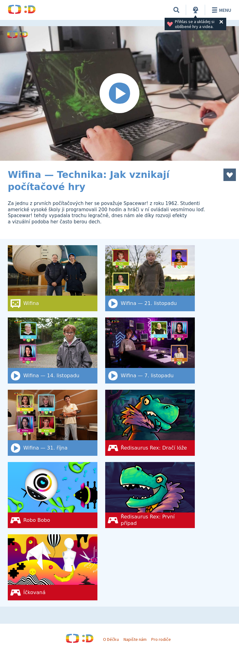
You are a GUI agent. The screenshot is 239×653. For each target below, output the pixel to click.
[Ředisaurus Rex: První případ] (150, 495)
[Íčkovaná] (52, 567)
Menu (220, 10)
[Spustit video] (119, 93)
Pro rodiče (161, 639)
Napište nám (135, 639)
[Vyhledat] (176, 10)
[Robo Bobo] (52, 495)
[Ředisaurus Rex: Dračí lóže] (150, 423)
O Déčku (111, 639)
